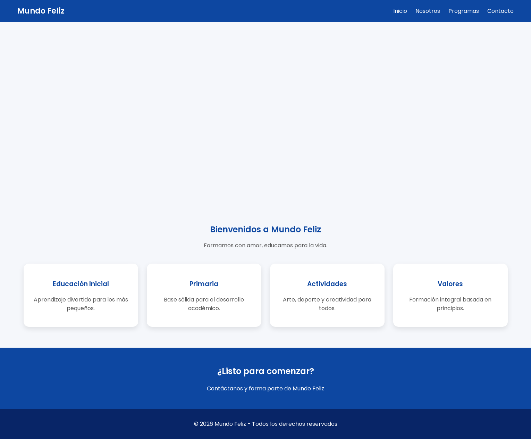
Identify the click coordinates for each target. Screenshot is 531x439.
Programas (463, 11)
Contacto (500, 11)
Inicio (400, 11)
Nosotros (427, 11)
